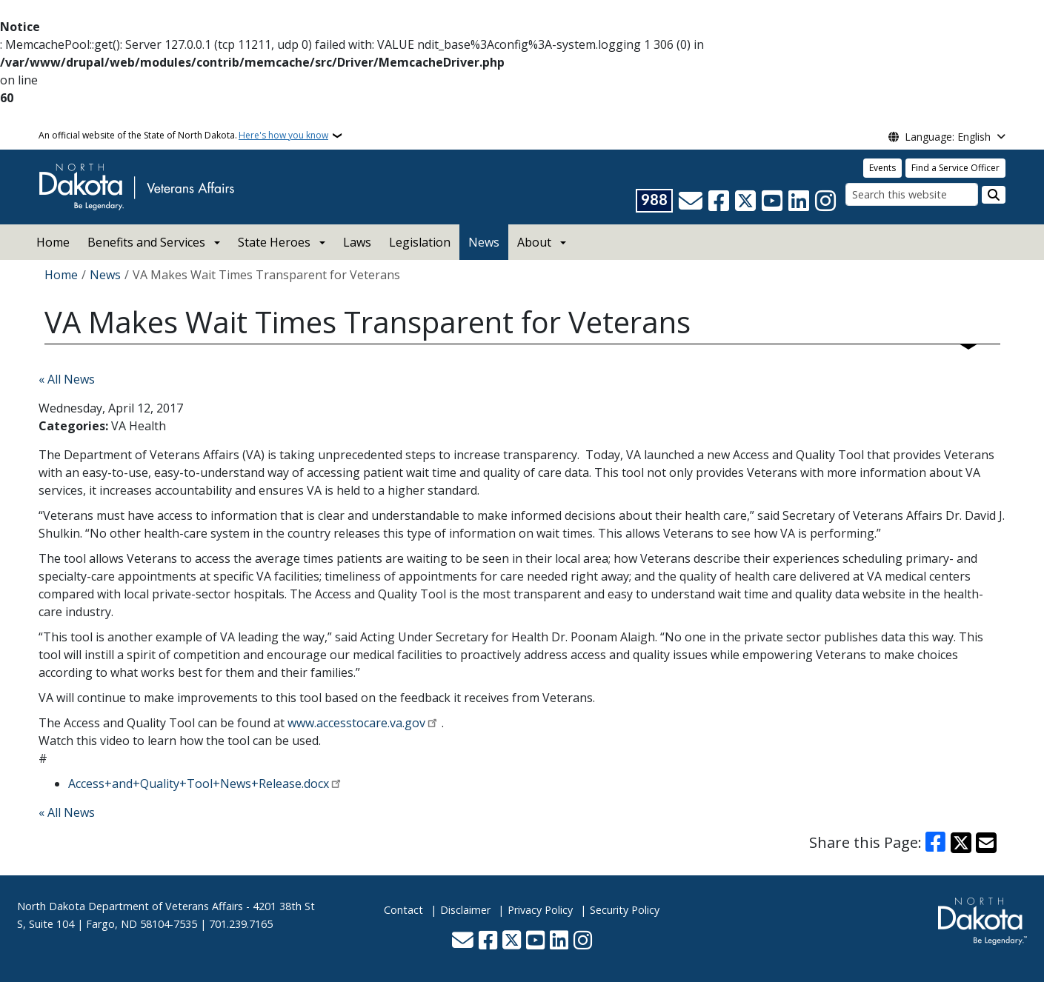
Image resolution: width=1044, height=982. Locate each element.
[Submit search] (993, 195)
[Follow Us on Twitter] (745, 201)
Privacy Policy (540, 910)
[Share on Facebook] (935, 842)
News (483, 242)
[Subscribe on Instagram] (825, 201)
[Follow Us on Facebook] (718, 201)
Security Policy (624, 910)
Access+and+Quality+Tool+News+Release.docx (198, 783)
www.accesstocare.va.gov (356, 723)
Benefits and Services (146, 242)
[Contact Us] (690, 201)
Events (882, 167)
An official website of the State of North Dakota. (183, 135)
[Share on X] (961, 842)
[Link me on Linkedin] (798, 201)
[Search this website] (911, 194)
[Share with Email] (986, 842)
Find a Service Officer (955, 167)
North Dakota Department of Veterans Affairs (130, 906)
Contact (403, 910)
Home (53, 242)
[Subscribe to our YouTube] (772, 201)
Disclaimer (465, 910)
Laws (357, 242)
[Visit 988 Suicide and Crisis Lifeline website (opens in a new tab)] (654, 201)
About (534, 242)
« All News (67, 379)
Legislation (419, 242)
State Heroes (274, 242)
